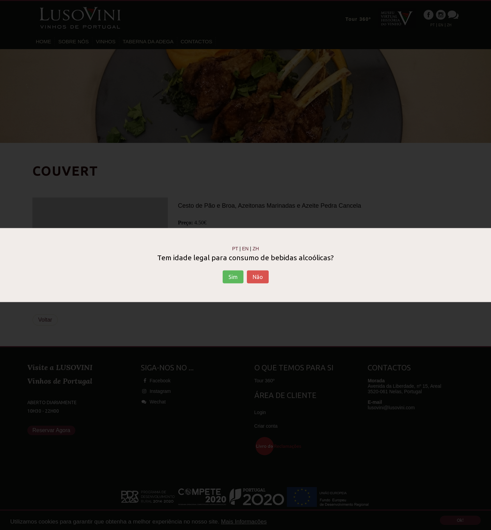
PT (235, 248)
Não (258, 277)
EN (245, 248)
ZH (256, 248)
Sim (233, 277)
